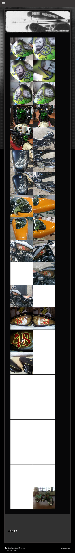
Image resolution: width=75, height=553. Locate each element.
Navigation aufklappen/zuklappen (37, 3)
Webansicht (65, 548)
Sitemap (22, 548)
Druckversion (11, 548)
